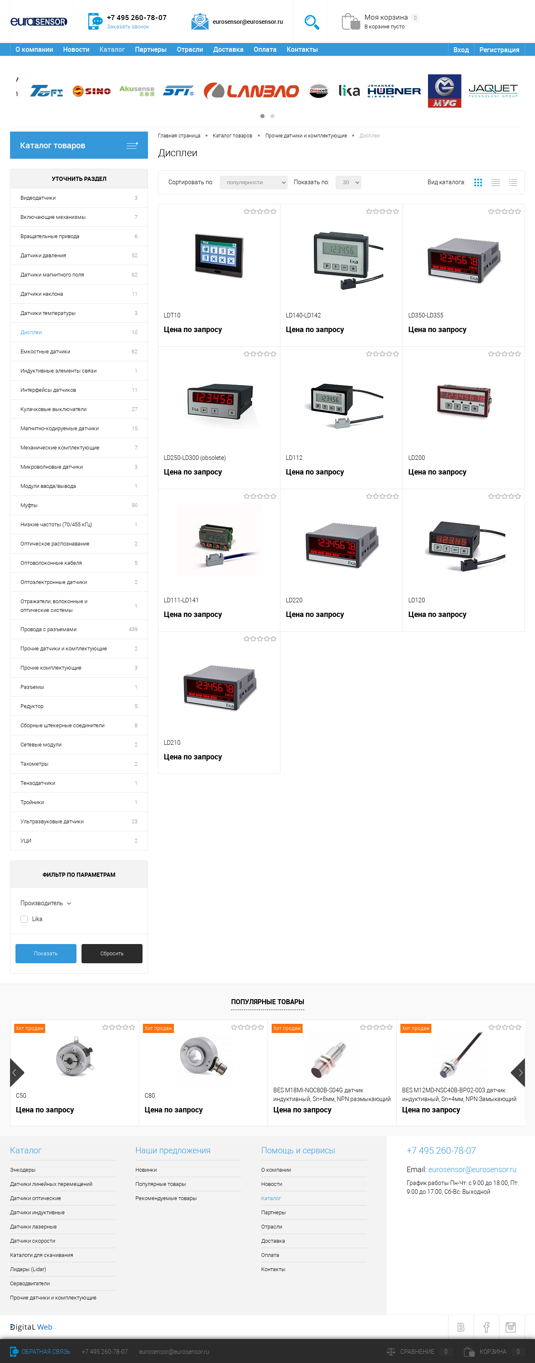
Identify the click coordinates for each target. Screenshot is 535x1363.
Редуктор (31, 706)
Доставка (228, 49)
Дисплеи (31, 332)
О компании (34, 49)
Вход (461, 49)
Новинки (146, 1170)
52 (135, 255)
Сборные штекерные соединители (62, 725)
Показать (46, 953)
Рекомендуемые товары (166, 1198)
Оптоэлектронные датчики (53, 582)
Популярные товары (267, 1001)
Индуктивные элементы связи (58, 371)
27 (135, 409)
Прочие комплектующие (51, 668)
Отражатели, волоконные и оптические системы (53, 605)
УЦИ (25, 841)
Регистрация (499, 49)
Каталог (112, 49)
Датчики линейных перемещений (51, 1184)
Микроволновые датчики (51, 467)
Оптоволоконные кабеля (51, 563)
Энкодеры (23, 1170)
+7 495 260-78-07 (105, 1351)
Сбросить (112, 953)
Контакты (302, 49)
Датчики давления (43, 255)
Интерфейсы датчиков (48, 390)
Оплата (265, 49)
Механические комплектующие (59, 447)
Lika (37, 919)
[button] (262, 116)
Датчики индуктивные (37, 1212)
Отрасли (190, 49)
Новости (76, 49)
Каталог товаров (79, 145)
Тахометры (34, 764)
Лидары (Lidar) (28, 1269)
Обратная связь (40, 1351)
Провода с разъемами (48, 629)
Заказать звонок (128, 26)
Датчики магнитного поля (52, 275)
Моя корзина (391, 17)
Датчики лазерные (33, 1226)
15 (135, 428)
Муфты (29, 505)
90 (135, 505)
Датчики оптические (35, 1198)
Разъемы (32, 687)
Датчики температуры (48, 313)
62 (135, 275)
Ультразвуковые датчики (52, 821)
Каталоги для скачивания (41, 1255)
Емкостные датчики (45, 351)
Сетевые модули (40, 744)
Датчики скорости (32, 1241)
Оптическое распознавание (54, 544)
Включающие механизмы (53, 217)
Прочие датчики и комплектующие (63, 648)
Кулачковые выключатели (53, 409)
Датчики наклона (41, 294)
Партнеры (151, 49)
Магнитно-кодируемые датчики (59, 428)
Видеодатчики (38, 198)
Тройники (32, 802)
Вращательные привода (49, 236)
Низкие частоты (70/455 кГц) (56, 524)
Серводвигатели (30, 1283)
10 (135, 332)
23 (135, 821)
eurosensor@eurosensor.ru (472, 1169)
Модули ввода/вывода (48, 486)
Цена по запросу (193, 329)
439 (133, 629)
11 (135, 294)
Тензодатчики (37, 783)
